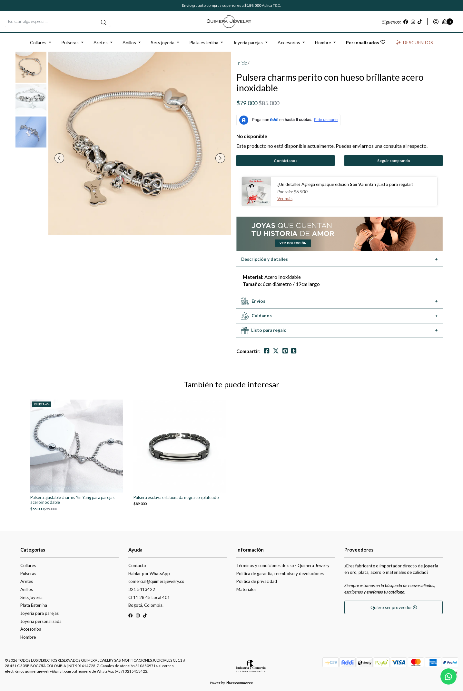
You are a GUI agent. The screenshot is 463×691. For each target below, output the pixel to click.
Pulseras (70, 42)
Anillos (129, 42)
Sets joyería (162, 42)
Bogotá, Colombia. (145, 605)
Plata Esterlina (33, 605)
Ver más (284, 198)
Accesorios (289, 42)
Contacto (137, 565)
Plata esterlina (203, 42)
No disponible (251, 136)
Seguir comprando (393, 160)
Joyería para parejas (39, 613)
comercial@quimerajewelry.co (156, 581)
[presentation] (59, 158)
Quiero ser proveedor (393, 607)
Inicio (242, 63)
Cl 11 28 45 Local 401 (149, 597)
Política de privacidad (256, 581)
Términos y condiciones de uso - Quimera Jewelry (283, 565)
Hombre (323, 42)
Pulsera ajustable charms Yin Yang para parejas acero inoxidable (72, 500)
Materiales (246, 589)
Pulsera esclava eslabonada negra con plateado (176, 497)
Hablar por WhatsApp (149, 573)
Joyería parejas (248, 42)
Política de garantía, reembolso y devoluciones (280, 573)
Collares (38, 42)
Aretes (101, 42)
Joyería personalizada (41, 621)
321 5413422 (141, 589)
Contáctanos (285, 160)
